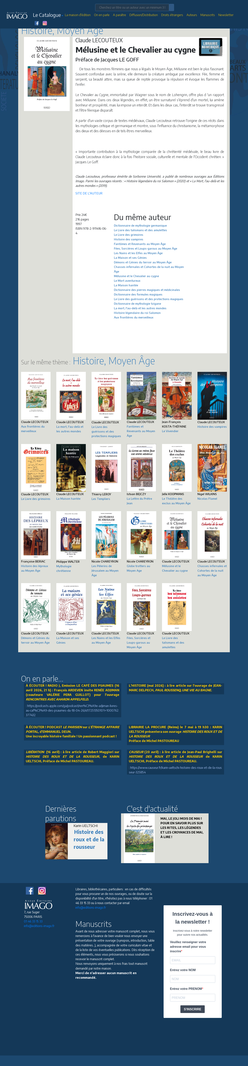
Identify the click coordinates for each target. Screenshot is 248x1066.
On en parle (102, 15)
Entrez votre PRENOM (186, 988)
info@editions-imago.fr (39, 926)
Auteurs (192, 15)
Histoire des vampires (128, 239)
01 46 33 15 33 (33, 921)
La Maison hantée (126, 285)
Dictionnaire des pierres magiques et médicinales (147, 289)
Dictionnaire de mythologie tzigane (137, 303)
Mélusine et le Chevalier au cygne (136, 276)
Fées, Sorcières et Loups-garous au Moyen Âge (145, 248)
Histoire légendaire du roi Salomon (137, 312)
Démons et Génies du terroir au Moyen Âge (143, 262)
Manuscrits (208, 15)
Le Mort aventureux (127, 280)
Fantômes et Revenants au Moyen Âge (140, 244)
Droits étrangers (172, 15)
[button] (48, 16)
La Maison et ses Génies (130, 257)
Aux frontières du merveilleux (133, 317)
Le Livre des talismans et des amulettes (140, 230)
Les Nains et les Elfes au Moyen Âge (138, 253)
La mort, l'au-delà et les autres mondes (140, 308)
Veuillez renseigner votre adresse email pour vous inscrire (188, 946)
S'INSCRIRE (192, 1009)
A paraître (119, 15)
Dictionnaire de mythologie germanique (140, 225)
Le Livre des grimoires (128, 234)
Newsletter (225, 15)
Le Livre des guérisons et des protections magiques (148, 299)
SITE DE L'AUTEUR (88, 193)
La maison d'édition (78, 15)
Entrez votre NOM (183, 970)
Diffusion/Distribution (143, 15)
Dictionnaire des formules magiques (138, 294)
